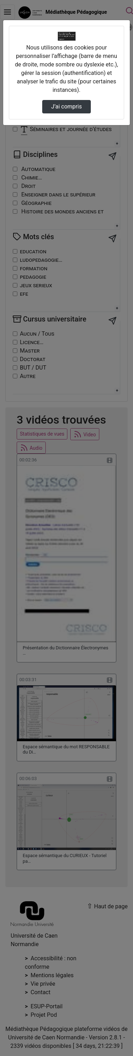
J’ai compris (66, 106)
